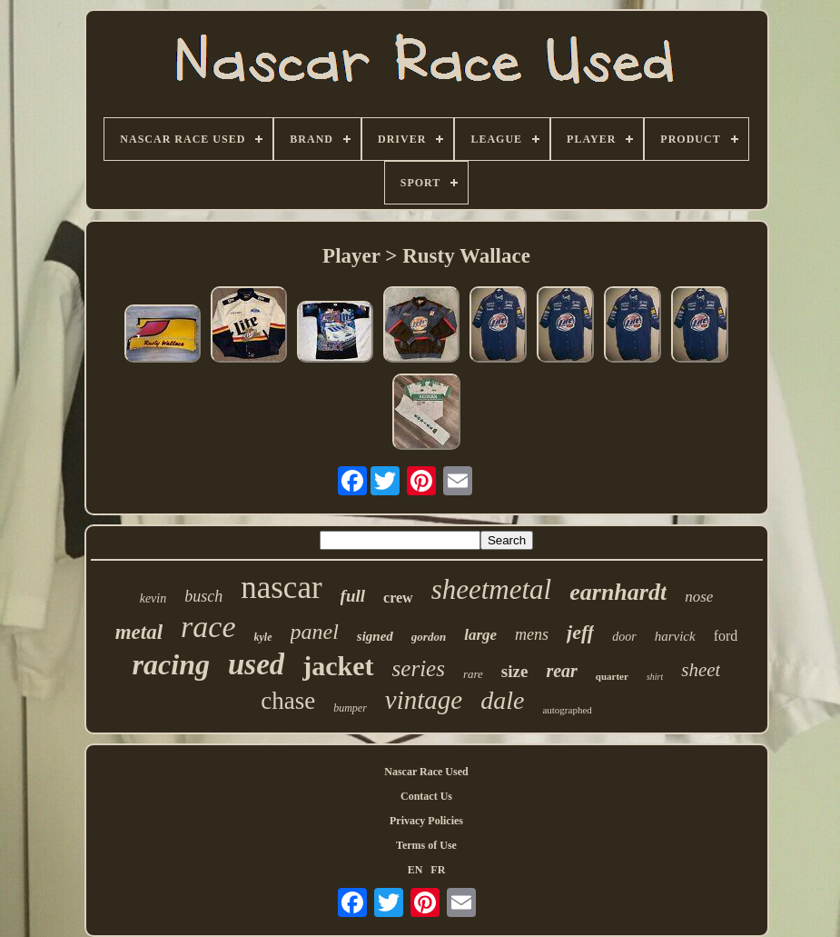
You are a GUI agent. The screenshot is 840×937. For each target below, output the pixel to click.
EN (415, 869)
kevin (153, 598)
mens (531, 634)
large (480, 634)
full (353, 595)
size (515, 671)
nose (699, 596)
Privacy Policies (426, 820)
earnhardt (618, 592)
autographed (566, 709)
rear (561, 671)
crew (398, 597)
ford (726, 635)
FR (437, 869)
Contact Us (426, 796)
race (208, 626)
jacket (337, 666)
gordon (428, 636)
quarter (612, 676)
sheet (700, 670)
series (418, 668)
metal (139, 632)
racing (171, 664)
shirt (655, 677)
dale (502, 700)
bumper (350, 708)
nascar (281, 587)
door (624, 636)
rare (473, 674)
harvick (675, 636)
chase (288, 700)
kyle (263, 637)
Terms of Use (426, 845)
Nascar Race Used (426, 771)
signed (375, 636)
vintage (423, 699)
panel (315, 631)
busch (203, 596)
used (256, 664)
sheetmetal (491, 589)
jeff (580, 632)
